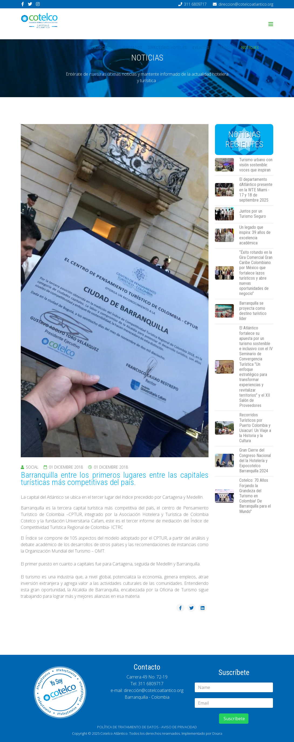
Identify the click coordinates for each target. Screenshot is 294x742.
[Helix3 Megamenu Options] (270, 24)
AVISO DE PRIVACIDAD (179, 727)
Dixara (217, 733)
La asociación (103, 47)
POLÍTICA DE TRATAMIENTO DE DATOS (128, 727)
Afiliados (132, 47)
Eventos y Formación (214, 47)
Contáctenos (102, 74)
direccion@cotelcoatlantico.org (245, 4)
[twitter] (30, 4)
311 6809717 (195, 4)
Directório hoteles (167, 47)
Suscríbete (234, 719)
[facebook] (22, 4)
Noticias (250, 47)
